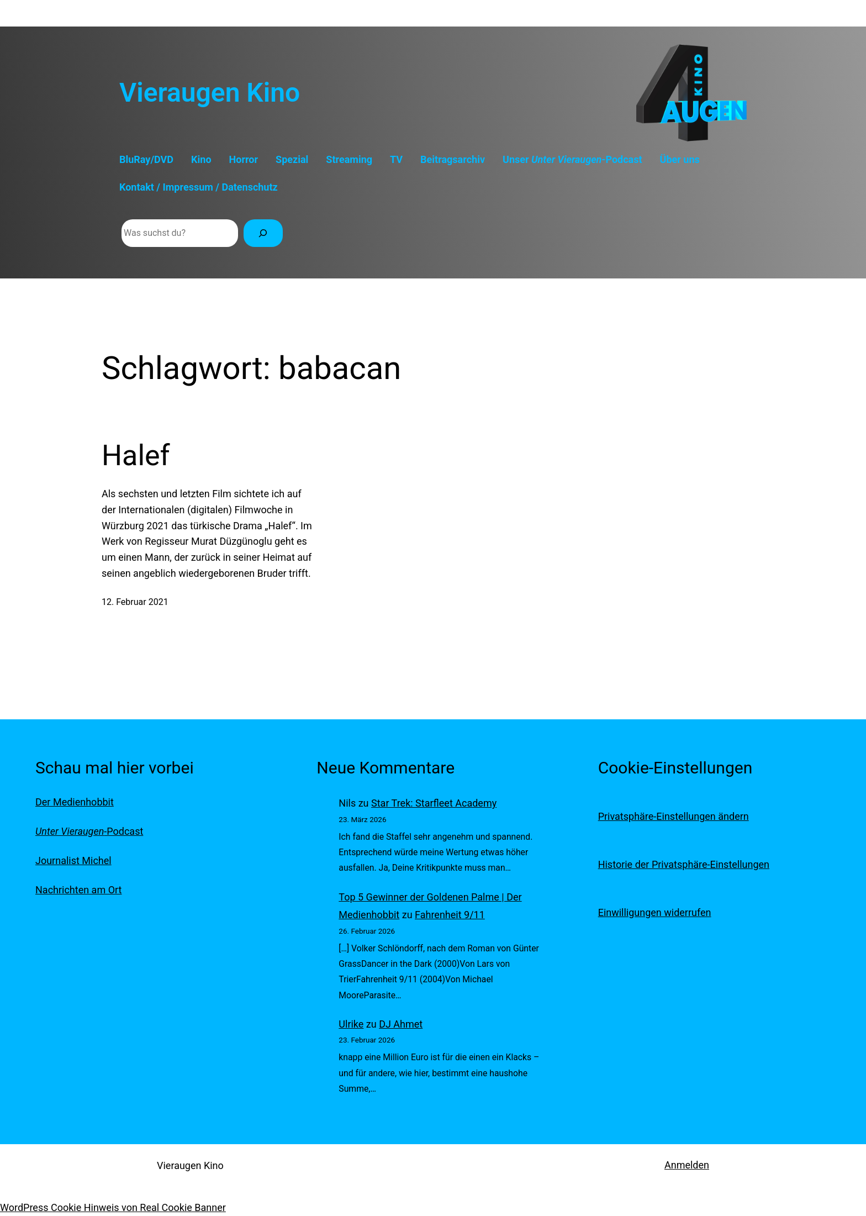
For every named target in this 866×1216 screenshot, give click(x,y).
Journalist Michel (73, 860)
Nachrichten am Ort (78, 890)
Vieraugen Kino (209, 92)
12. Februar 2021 (135, 602)
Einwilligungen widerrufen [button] (654, 912)
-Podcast (89, 831)
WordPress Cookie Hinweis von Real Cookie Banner (113, 1207)
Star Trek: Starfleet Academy (434, 803)
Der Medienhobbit (74, 802)
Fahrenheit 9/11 (450, 914)
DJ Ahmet (401, 1024)
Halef (136, 455)
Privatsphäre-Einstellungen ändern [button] (673, 816)
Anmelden (686, 1165)
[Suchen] (263, 232)
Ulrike (351, 1024)
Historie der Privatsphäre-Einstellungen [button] (683, 864)
